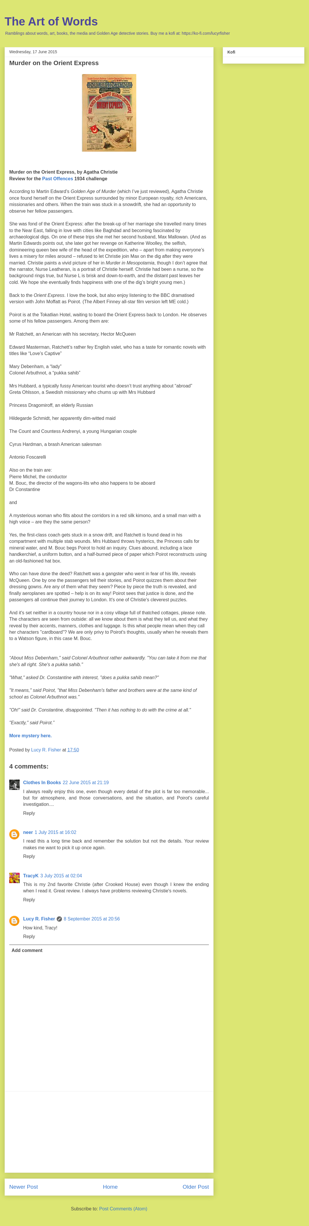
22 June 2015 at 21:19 (86, 782)
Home (110, 1187)
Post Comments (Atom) (123, 1208)
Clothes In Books (42, 782)
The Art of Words (51, 21)
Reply (29, 813)
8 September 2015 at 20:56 (92, 918)
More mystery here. (30, 735)
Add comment (27, 950)
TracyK (30, 875)
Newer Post (23, 1187)
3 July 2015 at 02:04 (61, 875)
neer (28, 832)
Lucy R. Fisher (39, 918)
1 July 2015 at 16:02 (55, 832)
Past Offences (57, 178)
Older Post (196, 1187)
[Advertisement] (109, 1132)
